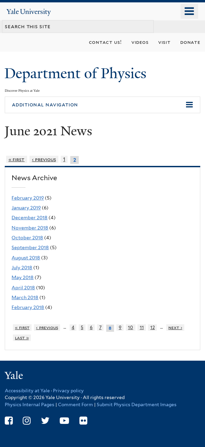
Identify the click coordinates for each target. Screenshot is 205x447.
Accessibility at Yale (27, 390)
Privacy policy (68, 390)
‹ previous (44, 159)
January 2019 (26, 207)
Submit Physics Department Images (136, 404)
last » (22, 337)
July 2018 (22, 267)
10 (130, 327)
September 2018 (30, 247)
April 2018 (23, 287)
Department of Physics (77, 73)
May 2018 (23, 277)
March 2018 (25, 297)
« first (16, 159)
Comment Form (75, 404)
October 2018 (27, 237)
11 (142, 327)
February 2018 (28, 307)
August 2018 (26, 257)
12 (152, 327)
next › (175, 327)
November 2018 (30, 227)
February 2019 (28, 198)
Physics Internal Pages (29, 404)
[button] (102, 105)
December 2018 (30, 217)
